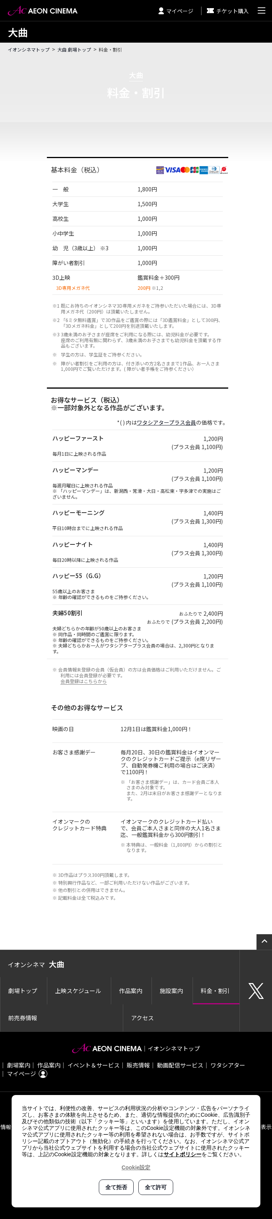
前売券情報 (22, 1018)
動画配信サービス (180, 1065)
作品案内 (130, 991)
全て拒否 (116, 1187)
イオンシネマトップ (29, 49)
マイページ (175, 11)
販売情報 (138, 1065)
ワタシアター (227, 1065)
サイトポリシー (182, 1154)
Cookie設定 (136, 1167)
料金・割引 (215, 991)
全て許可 (156, 1187)
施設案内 (171, 991)
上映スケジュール (78, 991)
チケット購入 (228, 11)
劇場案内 (18, 1065)
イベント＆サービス (93, 1065)
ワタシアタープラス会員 (166, 422)
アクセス (142, 1018)
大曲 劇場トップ (74, 49)
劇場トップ (22, 991)
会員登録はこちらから (83, 681)
